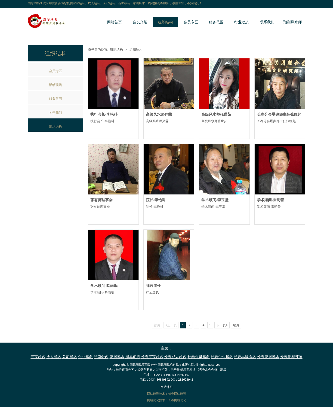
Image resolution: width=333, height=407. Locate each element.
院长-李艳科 (156, 199)
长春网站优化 (177, 400)
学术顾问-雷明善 (270, 199)
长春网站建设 (177, 394)
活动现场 (55, 85)
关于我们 (55, 112)
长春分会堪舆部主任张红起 (279, 114)
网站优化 (153, 400)
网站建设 (153, 394)
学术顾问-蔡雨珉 (103, 285)
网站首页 (114, 22)
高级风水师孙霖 (159, 114)
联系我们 (267, 22)
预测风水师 (292, 22)
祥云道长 (153, 285)
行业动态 (241, 22)
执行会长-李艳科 (103, 114)
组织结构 (165, 22)
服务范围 (216, 22)
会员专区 (190, 22)
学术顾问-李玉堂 (214, 199)
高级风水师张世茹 (216, 114)
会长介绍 (140, 22)
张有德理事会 (101, 199)
